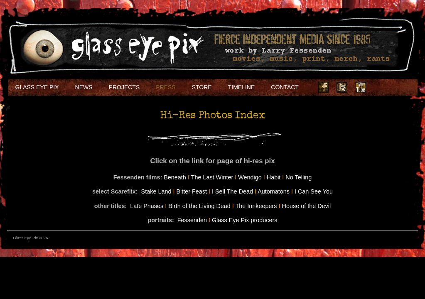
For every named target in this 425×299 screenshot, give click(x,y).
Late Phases (146, 206)
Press (165, 87)
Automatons (274, 191)
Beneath (175, 177)
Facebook (323, 87)
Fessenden (192, 220)
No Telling (298, 177)
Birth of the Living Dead (199, 206)
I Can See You (314, 191)
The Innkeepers (256, 206)
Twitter (342, 87)
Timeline (241, 87)
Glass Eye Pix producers (245, 220)
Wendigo (250, 177)
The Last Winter (212, 177)
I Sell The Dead (232, 191)
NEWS (84, 87)
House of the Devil (306, 206)
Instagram (379, 87)
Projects (124, 87)
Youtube (360, 87)
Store (202, 87)
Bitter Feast (191, 191)
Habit (274, 177)
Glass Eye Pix (37, 87)
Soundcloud (398, 87)
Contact (285, 87)
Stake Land (156, 191)
